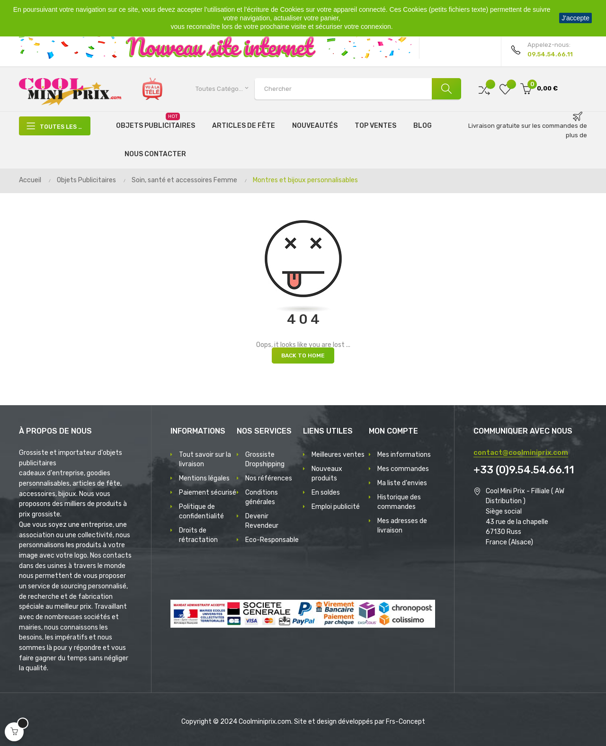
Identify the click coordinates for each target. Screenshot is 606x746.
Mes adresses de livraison (402, 525)
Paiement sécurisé (207, 492)
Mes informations (404, 455)
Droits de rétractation (198, 535)
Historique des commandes (399, 502)
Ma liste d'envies (402, 483)
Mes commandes (403, 469)
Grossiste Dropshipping (265, 459)
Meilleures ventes (338, 455)
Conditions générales (261, 497)
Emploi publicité (336, 507)
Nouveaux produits (327, 473)
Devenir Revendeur (261, 521)
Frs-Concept (405, 722)
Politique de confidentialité (201, 511)
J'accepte (575, 18)
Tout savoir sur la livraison (205, 459)
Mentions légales (204, 478)
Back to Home (303, 355)
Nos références (268, 478)
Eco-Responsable (272, 540)
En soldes (326, 492)
